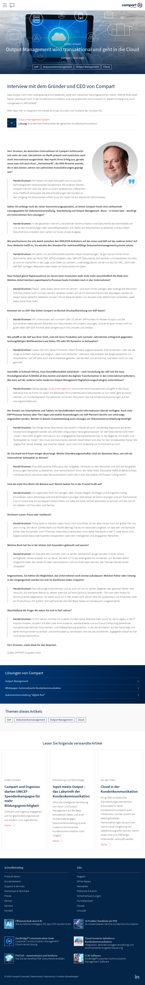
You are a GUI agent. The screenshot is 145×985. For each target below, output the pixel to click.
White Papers (84, 881)
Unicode (81, 910)
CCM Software (93, 955)
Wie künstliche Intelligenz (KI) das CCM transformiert (43, 924)
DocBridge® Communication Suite (34, 938)
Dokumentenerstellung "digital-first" (25, 695)
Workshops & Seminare (16, 891)
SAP (36, 66)
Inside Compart (72, 44)
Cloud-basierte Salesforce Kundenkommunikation (99, 939)
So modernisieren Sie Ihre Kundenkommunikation (112, 924)
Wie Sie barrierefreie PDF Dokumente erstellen (40, 958)
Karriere (8, 905)
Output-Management (59, 388)
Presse (7, 896)
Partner (8, 900)
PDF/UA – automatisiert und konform (36, 955)
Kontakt (8, 910)
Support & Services (14, 886)
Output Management (87, 66)
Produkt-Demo (12, 876)
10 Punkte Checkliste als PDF (101, 921)
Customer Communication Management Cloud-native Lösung (37, 943)
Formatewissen (85, 900)
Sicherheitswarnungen (89, 896)
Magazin (81, 876)
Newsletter (82, 886)
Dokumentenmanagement (57, 66)
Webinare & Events (87, 891)
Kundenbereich (12, 881)
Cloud (106, 66)
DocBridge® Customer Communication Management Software (105, 960)
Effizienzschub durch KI (28, 921)
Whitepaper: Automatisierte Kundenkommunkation (33, 688)
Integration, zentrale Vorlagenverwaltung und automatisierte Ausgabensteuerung (109, 946)
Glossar (81, 905)
